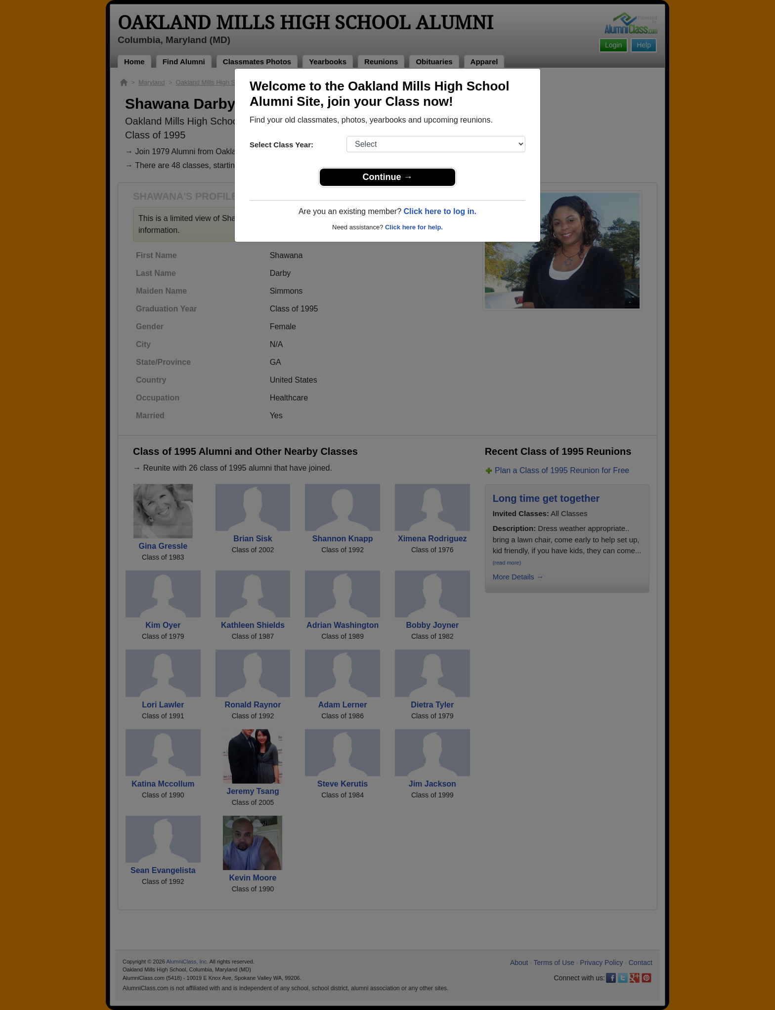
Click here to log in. (439, 211)
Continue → (388, 177)
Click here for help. (414, 227)
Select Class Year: (281, 144)
